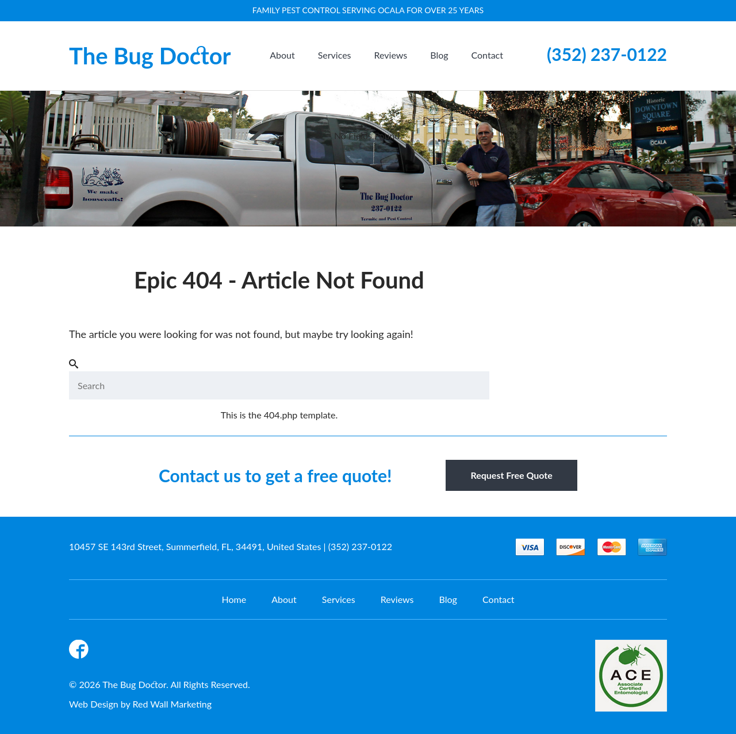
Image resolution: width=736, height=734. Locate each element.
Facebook (80, 651)
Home (233, 599)
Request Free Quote (511, 475)
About (282, 54)
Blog (439, 54)
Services (334, 54)
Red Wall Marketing (172, 703)
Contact (487, 54)
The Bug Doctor (150, 56)
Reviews (391, 54)
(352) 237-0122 (607, 54)
